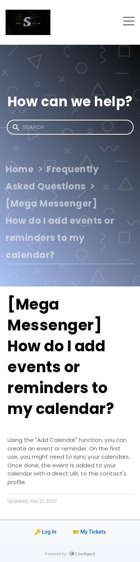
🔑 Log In (45, 532)
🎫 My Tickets (89, 532)
